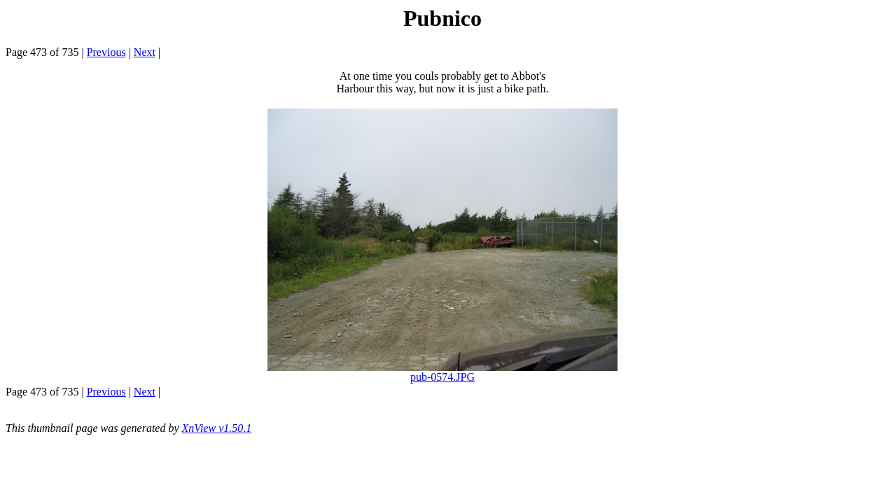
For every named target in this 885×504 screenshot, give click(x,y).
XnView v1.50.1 (217, 428)
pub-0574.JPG (442, 377)
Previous (106, 52)
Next (144, 52)
